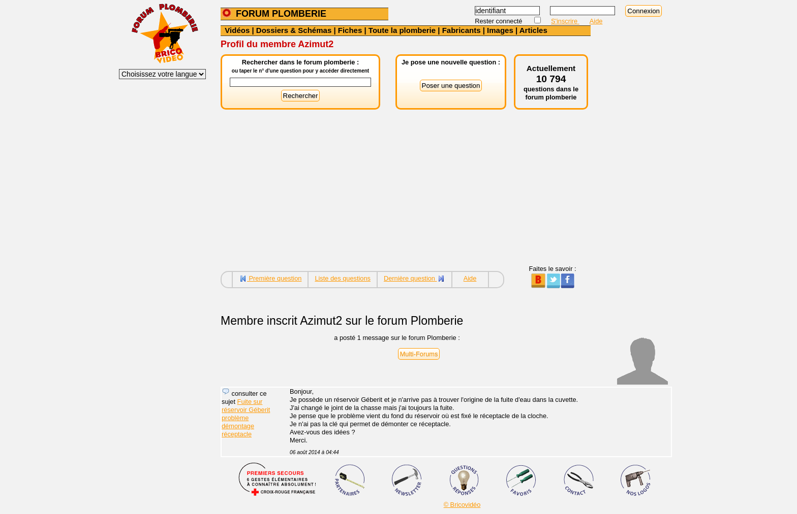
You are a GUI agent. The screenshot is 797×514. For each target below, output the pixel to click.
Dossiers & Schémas (293, 30)
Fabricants (461, 30)
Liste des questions (343, 278)
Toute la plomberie (402, 30)
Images (500, 30)
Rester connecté (499, 21)
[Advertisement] (406, 194)
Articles (533, 30)
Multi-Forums (419, 354)
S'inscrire (565, 21)
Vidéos (237, 30)
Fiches (350, 30)
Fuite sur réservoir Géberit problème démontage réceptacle (246, 418)
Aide (596, 21)
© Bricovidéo (462, 504)
